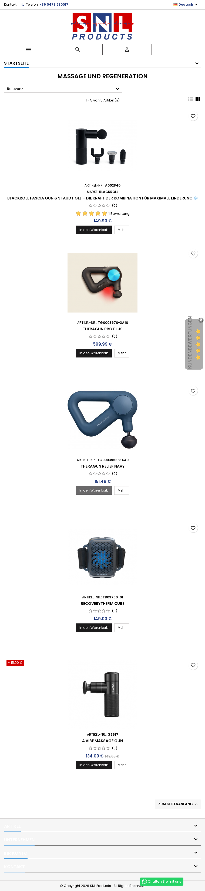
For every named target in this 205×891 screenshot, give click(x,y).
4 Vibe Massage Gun (102, 740)
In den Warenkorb (93, 229)
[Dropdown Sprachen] (186, 4)
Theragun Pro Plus (103, 329)
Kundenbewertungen (190, 342)
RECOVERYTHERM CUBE (102, 603)
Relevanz (64, 89)
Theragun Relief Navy (102, 466)
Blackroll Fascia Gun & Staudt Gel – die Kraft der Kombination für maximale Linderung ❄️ (102, 198)
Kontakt (10, 4)
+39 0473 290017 (53, 4)
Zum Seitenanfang (178, 804)
